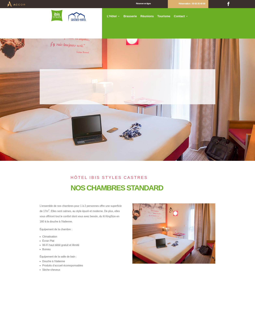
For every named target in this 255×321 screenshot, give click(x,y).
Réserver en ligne (143, 3)
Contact (179, 16)
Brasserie (130, 16)
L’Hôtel (112, 16)
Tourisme (163, 16)
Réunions (147, 16)
